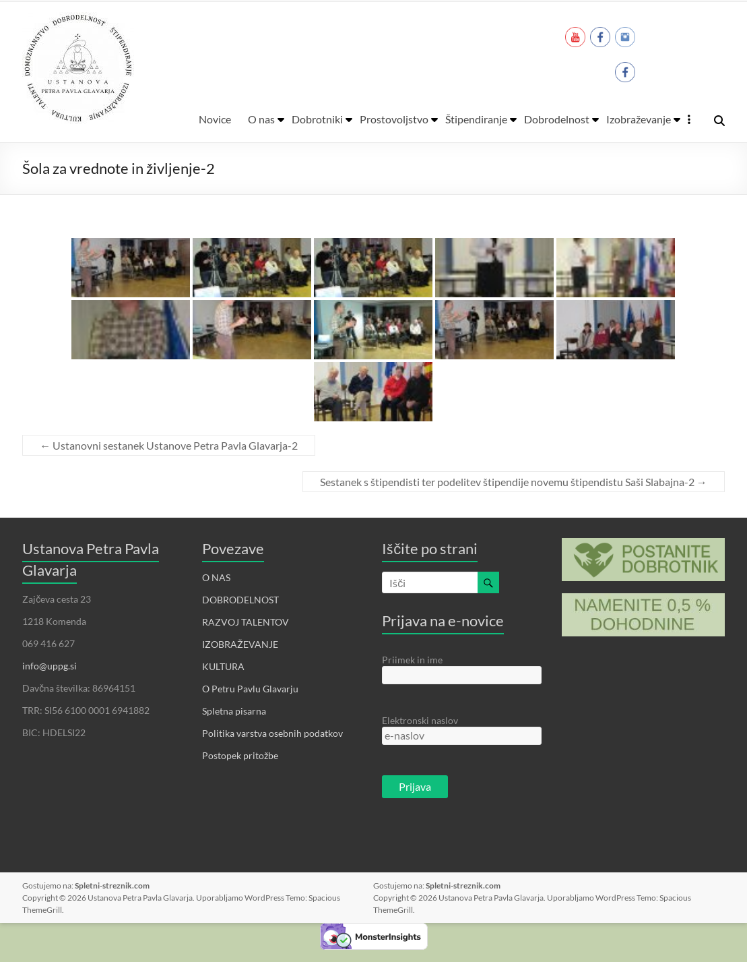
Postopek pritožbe (240, 755)
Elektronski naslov (420, 720)
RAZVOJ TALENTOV (245, 622)
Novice (215, 119)
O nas (261, 119)
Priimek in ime (412, 659)
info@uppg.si (49, 665)
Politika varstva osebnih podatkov (272, 733)
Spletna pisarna (234, 711)
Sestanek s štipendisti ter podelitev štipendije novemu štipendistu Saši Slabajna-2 (513, 481)
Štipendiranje (476, 119)
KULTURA (223, 666)
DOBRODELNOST (240, 599)
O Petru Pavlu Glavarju (250, 688)
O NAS (216, 577)
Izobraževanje (638, 119)
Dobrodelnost (556, 119)
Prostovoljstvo (394, 119)
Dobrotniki (317, 119)
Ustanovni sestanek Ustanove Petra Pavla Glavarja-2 (169, 445)
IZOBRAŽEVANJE (240, 644)
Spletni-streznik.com (112, 885)
